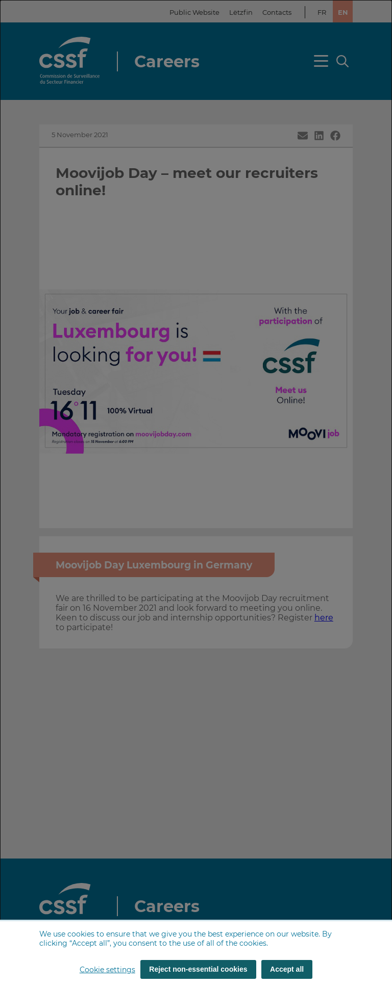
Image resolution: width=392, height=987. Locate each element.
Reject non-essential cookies (198, 969)
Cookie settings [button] (107, 969)
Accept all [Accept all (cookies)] (287, 969)
